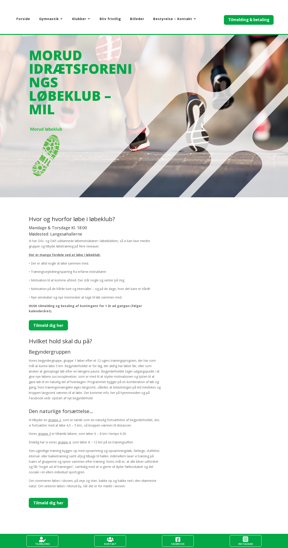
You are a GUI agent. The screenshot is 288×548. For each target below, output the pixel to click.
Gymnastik (49, 19)
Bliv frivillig (110, 19)
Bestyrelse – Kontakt (172, 19)
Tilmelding (42, 544)
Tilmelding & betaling (248, 19)
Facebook (177, 544)
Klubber (79, 19)
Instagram (245, 544)
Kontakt (110, 544)
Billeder (137, 19)
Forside (23, 19)
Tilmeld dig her (48, 325)
